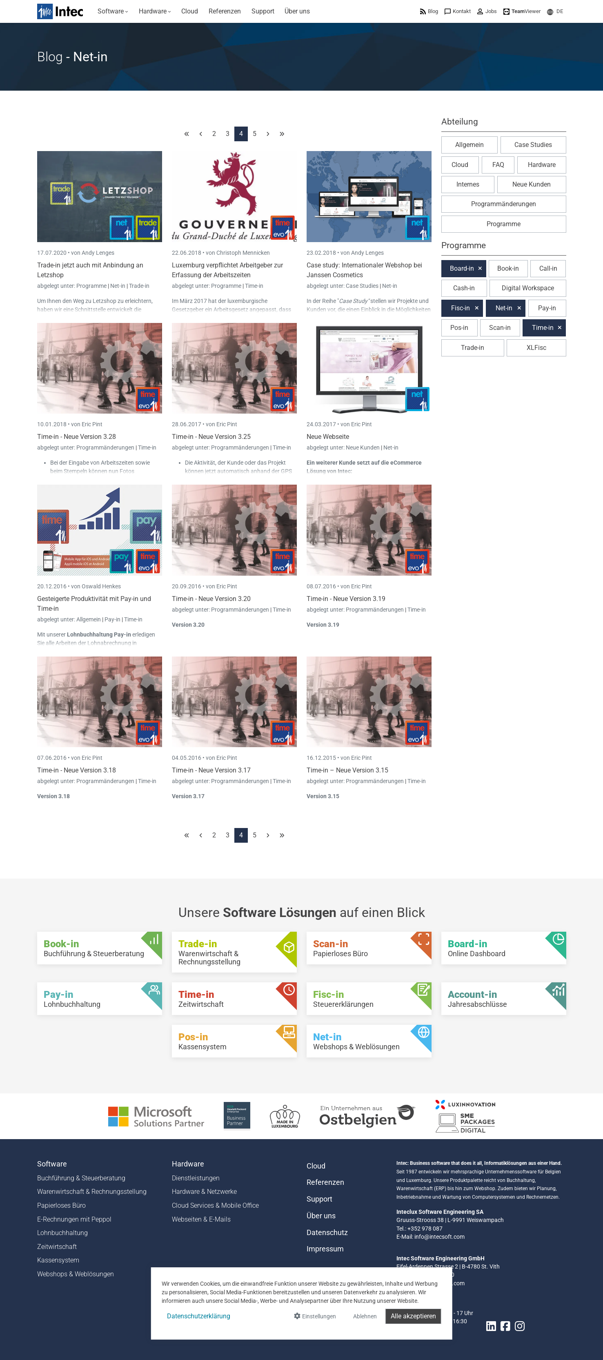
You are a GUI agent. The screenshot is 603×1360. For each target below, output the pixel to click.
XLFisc (536, 348)
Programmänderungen (106, 447)
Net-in (117, 286)
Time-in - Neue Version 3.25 (211, 437)
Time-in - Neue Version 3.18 (76, 770)
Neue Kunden (363, 447)
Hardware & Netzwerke (204, 1191)
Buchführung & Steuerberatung (81, 1178)
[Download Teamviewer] (522, 11)
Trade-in (139, 286)
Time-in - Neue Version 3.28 (76, 437)
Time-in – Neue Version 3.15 (347, 770)
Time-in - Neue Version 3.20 (211, 599)
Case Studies (363, 286)
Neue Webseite (328, 437)
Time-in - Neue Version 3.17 (211, 770)
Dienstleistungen (196, 1178)
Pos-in (459, 328)
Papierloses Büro (61, 1205)
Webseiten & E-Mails (201, 1219)
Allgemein (89, 619)
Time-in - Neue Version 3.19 (346, 599)
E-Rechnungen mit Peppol (74, 1219)
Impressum (325, 1249)
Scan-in (500, 328)
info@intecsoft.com (439, 1236)
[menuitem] (113, 11)
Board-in (462, 268)
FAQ (498, 165)
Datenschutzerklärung (198, 1316)
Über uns (321, 1216)
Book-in (508, 268)
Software (52, 1164)
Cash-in (464, 288)
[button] (555, 11)
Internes (467, 184)
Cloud (460, 165)
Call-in (548, 268)
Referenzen (325, 1182)
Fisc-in (460, 308)
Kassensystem (58, 1260)
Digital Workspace (528, 288)
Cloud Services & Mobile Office (215, 1205)
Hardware (542, 165)
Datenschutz (327, 1233)
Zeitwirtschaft (57, 1247)
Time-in (254, 286)
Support (319, 1199)
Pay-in (112, 619)
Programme (92, 286)
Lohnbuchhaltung (62, 1233)
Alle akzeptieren (413, 1316)
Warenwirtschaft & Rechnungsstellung (92, 1191)
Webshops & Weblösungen (75, 1274)
